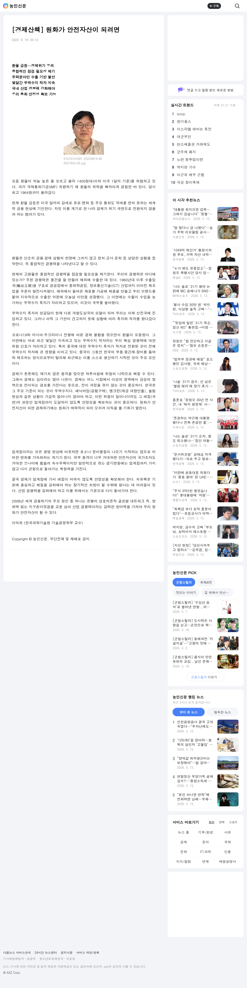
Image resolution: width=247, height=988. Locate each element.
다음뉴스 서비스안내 (17, 952)
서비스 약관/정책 (87, 952)
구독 (214, 6)
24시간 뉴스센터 (46, 952)
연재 (205, 861)
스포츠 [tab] (233, 822)
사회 (227, 832)
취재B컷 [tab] (206, 582)
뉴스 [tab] (211, 822)
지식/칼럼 (183, 861)
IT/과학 (205, 851)
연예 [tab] (221, 822)
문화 (183, 851)
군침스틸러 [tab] (184, 582)
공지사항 (67, 952)
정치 (205, 842)
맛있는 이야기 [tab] (186, 592)
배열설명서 (227, 861)
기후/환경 (205, 832)
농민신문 (17, 6)
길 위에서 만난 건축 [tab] (218, 592)
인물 (227, 851)
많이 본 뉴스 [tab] (189, 712)
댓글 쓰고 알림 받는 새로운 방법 (205, 90)
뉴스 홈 (183, 832)
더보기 (205, 677)
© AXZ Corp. (12, 972)
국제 (227, 842)
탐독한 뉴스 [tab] (222, 712)
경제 (183, 842)
